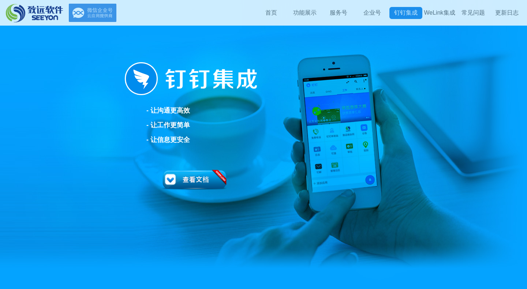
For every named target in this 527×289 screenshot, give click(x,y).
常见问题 (473, 13)
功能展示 (305, 13)
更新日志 (507, 13)
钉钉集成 (406, 13)
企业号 (372, 13)
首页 (271, 13)
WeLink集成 (439, 13)
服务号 (338, 13)
